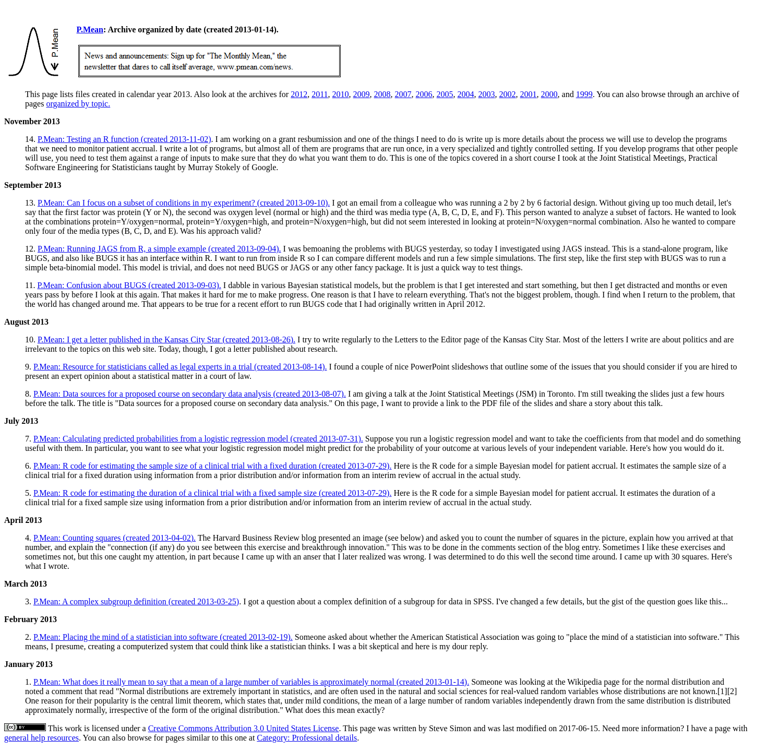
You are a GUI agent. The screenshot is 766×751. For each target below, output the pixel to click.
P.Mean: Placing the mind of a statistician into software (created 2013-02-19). (163, 637)
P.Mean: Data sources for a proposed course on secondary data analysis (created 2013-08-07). (189, 393)
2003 (486, 94)
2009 (361, 94)
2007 (403, 94)
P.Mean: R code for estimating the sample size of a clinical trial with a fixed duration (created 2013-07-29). (212, 465)
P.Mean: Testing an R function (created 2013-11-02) (124, 139)
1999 (584, 94)
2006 (424, 94)
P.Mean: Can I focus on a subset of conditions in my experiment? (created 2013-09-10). (184, 202)
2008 (382, 94)
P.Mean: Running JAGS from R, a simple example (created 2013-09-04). (159, 248)
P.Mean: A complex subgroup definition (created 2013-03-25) (136, 601)
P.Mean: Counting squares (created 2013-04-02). (114, 537)
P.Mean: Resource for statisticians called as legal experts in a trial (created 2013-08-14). (180, 366)
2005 (445, 94)
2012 (299, 94)
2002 (507, 94)
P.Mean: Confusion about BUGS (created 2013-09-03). (129, 285)
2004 (466, 94)
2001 (528, 94)
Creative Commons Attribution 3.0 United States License (243, 728)
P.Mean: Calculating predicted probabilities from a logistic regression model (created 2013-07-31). (198, 438)
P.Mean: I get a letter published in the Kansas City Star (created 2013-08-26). (166, 339)
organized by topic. (78, 103)
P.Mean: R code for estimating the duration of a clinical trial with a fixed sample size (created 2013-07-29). (212, 492)
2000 (549, 94)
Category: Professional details (307, 737)
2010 (340, 94)
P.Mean (90, 29)
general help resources (41, 737)
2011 (320, 94)
